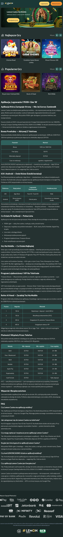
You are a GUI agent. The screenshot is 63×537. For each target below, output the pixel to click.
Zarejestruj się (13, 20)
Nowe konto (56, 4)
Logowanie (44, 4)
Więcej (52, 35)
